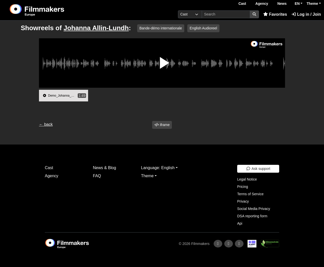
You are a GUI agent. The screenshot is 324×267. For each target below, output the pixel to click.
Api (239, 223)
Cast (242, 4)
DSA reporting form (252, 216)
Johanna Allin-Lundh (96, 28)
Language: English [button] (158, 168)
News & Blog (104, 168)
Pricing (242, 187)
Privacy (243, 201)
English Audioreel (203, 28)
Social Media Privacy (253, 209)
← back (46, 124)
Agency (261, 4)
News (282, 4)
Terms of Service (250, 194)
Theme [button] (312, 4)
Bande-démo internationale (160, 28)
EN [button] (297, 4)
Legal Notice (247, 179)
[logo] (49, 10)
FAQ (97, 176)
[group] (63, 95)
